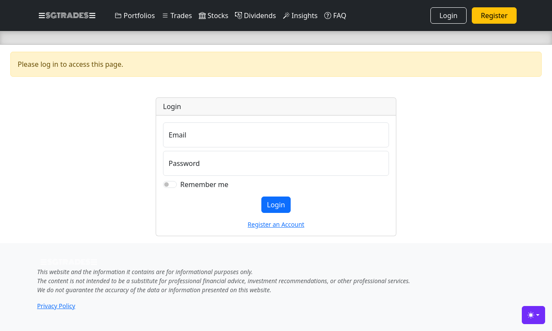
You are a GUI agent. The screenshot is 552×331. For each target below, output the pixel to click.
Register (494, 15)
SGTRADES (67, 15)
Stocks (213, 15)
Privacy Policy (56, 306)
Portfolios (135, 15)
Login (448, 15)
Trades (177, 15)
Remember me (204, 184)
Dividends (255, 15)
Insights (300, 15)
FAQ (335, 15)
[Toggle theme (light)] (533, 315)
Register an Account (276, 224)
